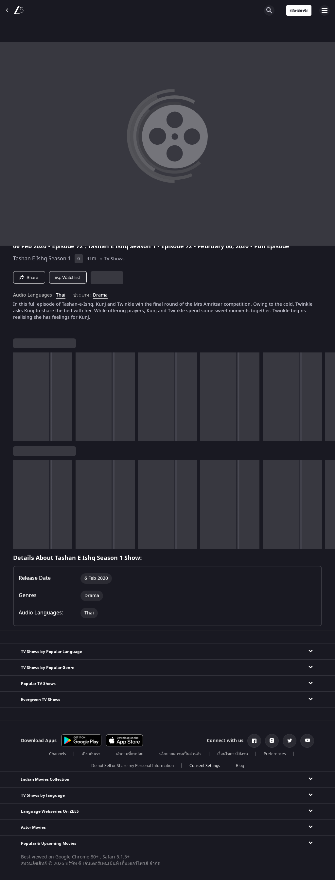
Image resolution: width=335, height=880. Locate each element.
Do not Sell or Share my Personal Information (132, 766)
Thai (60, 295)
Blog (240, 766)
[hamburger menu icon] (324, 10)
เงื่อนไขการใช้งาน (232, 754)
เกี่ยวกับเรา (91, 754)
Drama (100, 295)
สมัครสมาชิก (299, 10)
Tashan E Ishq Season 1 (42, 259)
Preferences (275, 754)
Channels (57, 754)
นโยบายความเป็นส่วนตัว (180, 754)
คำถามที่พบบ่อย (129, 754)
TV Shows (114, 258)
